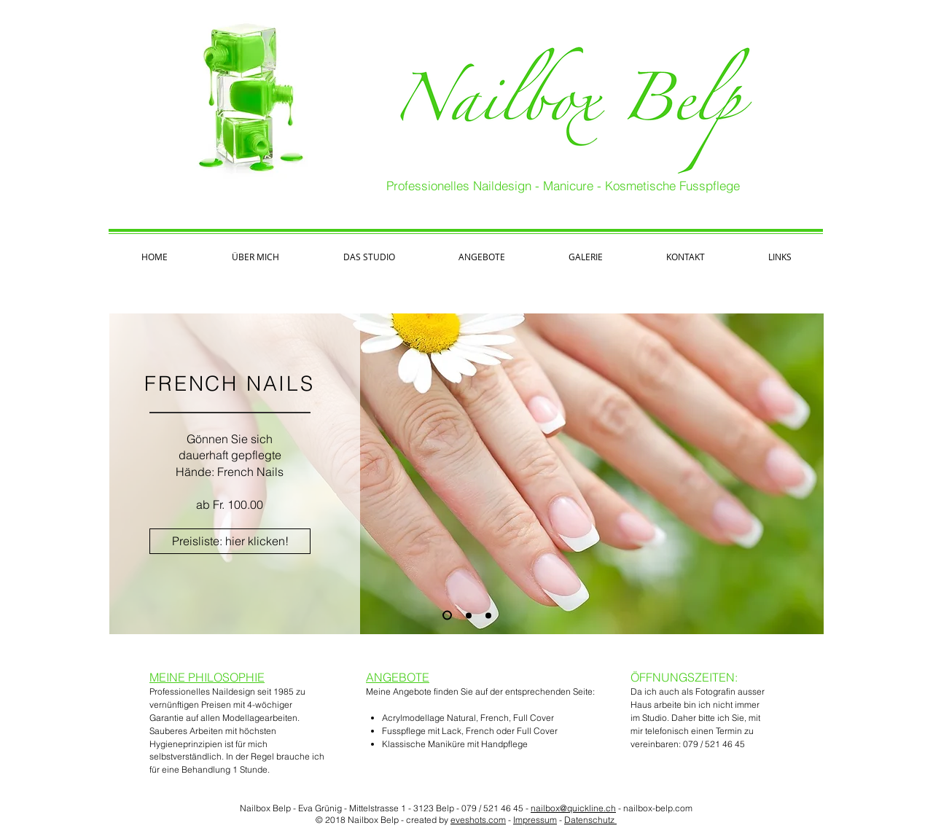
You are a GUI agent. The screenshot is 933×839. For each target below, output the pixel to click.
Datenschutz (590, 819)
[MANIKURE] (469, 615)
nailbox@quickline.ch (573, 808)
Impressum (535, 819)
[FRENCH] (447, 615)
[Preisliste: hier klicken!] (230, 541)
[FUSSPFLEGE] (488, 615)
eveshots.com (478, 819)
